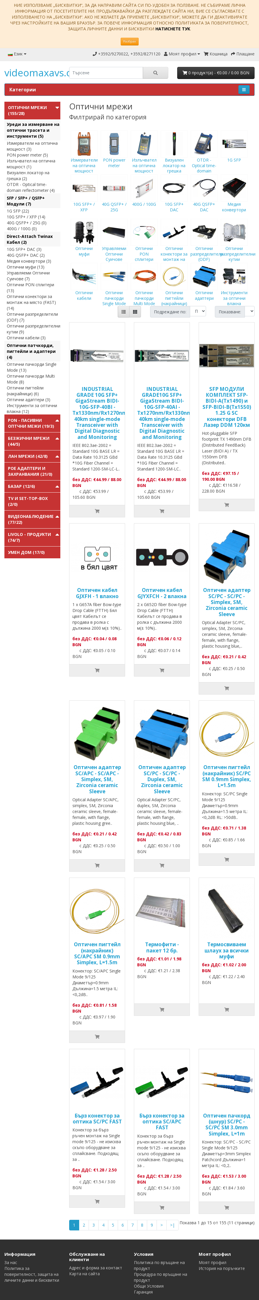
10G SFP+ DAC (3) (24, 249)
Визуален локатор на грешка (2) (28, 175)
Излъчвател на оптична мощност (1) (31, 164)
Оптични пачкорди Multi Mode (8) (31, 379)
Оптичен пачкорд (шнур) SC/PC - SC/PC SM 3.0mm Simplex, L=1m (226, 1124)
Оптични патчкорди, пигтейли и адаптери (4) (31, 351)
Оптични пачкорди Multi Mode (144, 289)
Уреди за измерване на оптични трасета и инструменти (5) (33, 130)
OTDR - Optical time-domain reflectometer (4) (31, 187)
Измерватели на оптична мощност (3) (32, 146)
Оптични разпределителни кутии (237, 245)
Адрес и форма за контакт (95, 1268)
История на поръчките (222, 1268)
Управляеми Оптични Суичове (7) (28, 276)
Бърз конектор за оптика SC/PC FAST (97, 1118)
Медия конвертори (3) (29, 261)
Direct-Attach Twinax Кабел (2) (30, 239)
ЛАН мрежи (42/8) (28, 456)
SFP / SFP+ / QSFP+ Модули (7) (26, 201)
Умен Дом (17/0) (26, 552)
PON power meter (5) (27, 155)
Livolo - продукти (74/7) (29, 537)
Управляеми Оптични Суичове (114, 245)
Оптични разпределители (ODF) (206, 245)
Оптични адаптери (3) (28, 399)
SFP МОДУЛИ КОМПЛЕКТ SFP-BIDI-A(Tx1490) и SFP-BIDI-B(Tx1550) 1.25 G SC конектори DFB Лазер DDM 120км (226, 407)
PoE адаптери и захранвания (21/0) (30, 471)
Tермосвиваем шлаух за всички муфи (227, 950)
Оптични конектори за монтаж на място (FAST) (174, 248)
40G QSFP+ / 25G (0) (27, 223)
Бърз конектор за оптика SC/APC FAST (162, 1121)
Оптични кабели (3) (26, 337)
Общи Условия (149, 1286)
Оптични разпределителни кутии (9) (33, 329)
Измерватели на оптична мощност (84, 157)
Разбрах (129, 41)
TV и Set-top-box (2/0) (28, 501)
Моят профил (212, 1262)
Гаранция (143, 1292)
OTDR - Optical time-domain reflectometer (204, 160)
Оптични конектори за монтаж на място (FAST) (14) (31, 302)
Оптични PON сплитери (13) (30, 287)
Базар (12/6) (21, 486)
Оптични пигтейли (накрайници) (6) (25, 390)
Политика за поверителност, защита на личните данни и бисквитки (31, 1274)
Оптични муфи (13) (25, 267)
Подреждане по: (170, 312)
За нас (10, 1262)
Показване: (230, 312)
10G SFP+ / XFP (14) (26, 217)
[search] (106, 73)
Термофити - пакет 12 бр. (162, 947)
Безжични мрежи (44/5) (28, 441)
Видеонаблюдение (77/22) (31, 519)
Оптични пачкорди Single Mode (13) (32, 367)
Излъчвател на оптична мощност (144, 157)
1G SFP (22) (18, 211)
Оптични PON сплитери (144, 245)
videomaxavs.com (45, 72)
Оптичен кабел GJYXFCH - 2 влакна (162, 593)
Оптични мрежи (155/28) (27, 110)
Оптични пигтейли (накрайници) (174, 289)
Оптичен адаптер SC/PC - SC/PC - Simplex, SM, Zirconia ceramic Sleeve (226, 602)
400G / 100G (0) (22, 228)
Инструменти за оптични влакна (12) (32, 408)
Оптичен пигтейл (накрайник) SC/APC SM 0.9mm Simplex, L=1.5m (97, 953)
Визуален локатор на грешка (174, 157)
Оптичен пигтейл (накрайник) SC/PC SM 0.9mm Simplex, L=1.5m (226, 776)
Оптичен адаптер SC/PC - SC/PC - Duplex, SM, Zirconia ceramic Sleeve (162, 779)
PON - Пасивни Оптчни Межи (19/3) (31, 423)
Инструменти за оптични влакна (234, 289)
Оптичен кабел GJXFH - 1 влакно (97, 593)
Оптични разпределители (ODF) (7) (32, 317)
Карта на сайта (84, 1273)
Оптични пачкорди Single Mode (114, 289)
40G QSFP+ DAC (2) (26, 255)
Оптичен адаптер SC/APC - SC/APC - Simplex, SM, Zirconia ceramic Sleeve (97, 779)
